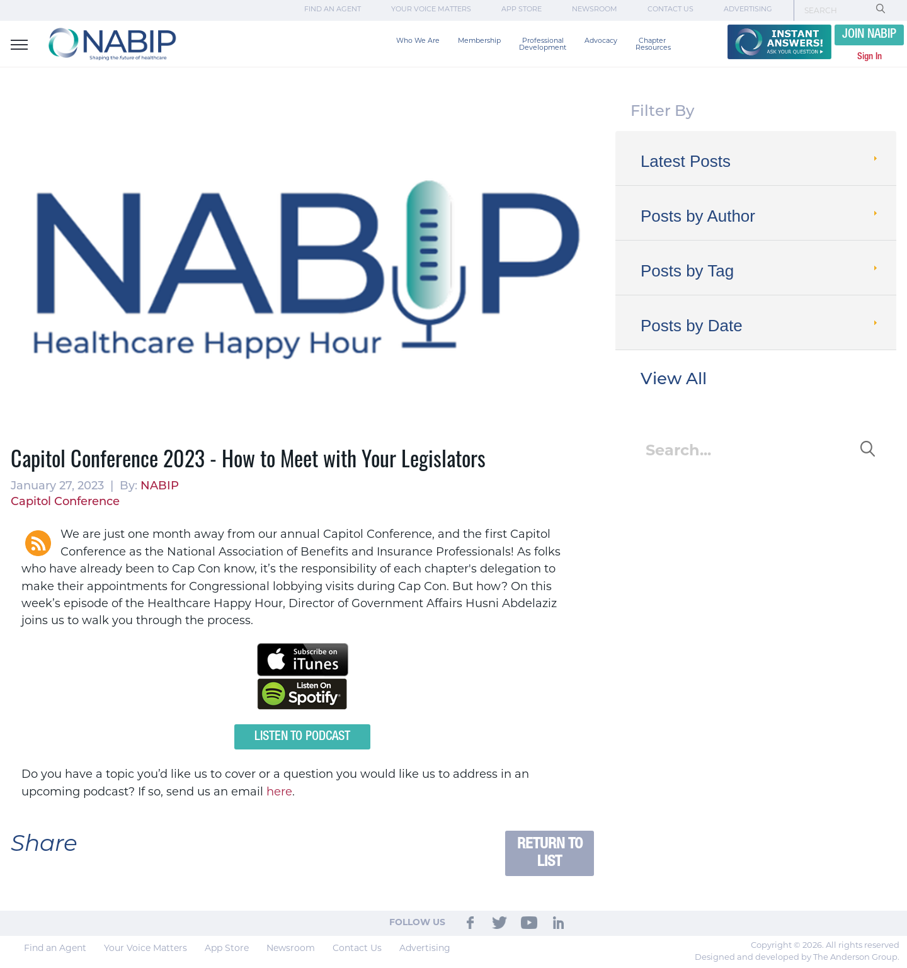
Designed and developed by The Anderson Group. (797, 958)
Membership (479, 41)
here (279, 793)
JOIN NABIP (869, 34)
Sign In (869, 56)
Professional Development (542, 45)
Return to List (550, 853)
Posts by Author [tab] (760, 216)
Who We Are (418, 41)
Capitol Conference (65, 502)
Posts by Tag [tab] (760, 270)
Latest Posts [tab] (760, 161)
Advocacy (601, 41)
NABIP (159, 487)
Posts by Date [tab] (760, 325)
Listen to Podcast (302, 737)
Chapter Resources (653, 45)
